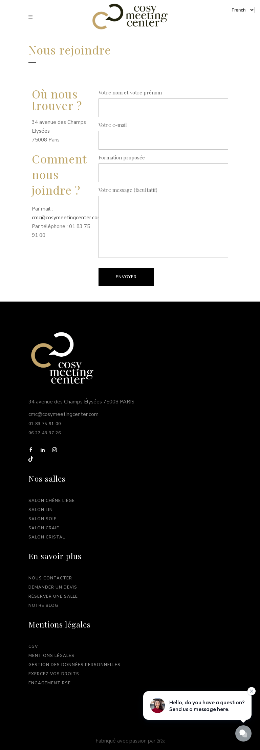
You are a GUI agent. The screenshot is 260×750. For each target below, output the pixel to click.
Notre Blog (43, 605)
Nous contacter (50, 578)
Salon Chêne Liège (51, 500)
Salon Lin (40, 509)
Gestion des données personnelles (74, 664)
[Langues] (242, 10)
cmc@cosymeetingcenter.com (67, 217)
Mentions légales (51, 655)
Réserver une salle (53, 596)
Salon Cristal (46, 537)
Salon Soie (42, 519)
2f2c (161, 741)
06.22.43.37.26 (44, 433)
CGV (33, 646)
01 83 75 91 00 (45, 423)
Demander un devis (52, 587)
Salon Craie (43, 528)
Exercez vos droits (53, 674)
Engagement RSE (49, 683)
